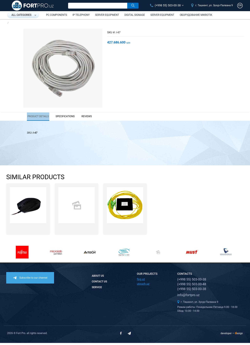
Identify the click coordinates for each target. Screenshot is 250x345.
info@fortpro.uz (188, 297)
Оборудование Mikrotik (196, 14)
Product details (38, 117)
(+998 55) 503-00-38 (165, 5)
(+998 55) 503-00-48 (191, 286)
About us (98, 277)
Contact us (99, 283)
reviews (93, 117)
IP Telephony (81, 14)
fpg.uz (141, 281)
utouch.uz (143, 286)
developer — (232, 335)
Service (97, 289)
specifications (69, 117)
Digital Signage (134, 14)
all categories (23, 14)
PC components (56, 14)
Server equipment (107, 14)
